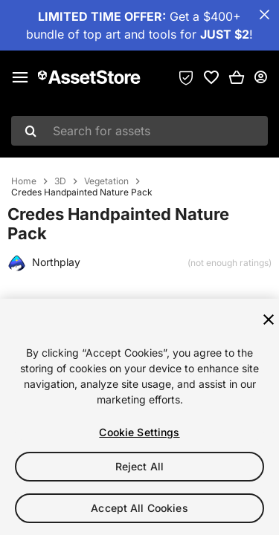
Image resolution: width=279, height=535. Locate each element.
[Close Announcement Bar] (264, 14)
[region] (139, 417)
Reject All (139, 466)
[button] (237, 77)
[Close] (269, 319)
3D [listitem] (60, 181)
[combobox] (139, 131)
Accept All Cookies (139, 508)
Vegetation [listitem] (106, 181)
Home (23, 181)
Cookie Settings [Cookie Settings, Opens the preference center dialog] (139, 432)
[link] (211, 77)
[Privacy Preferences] (186, 77)
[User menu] (260, 77)
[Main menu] (20, 77)
